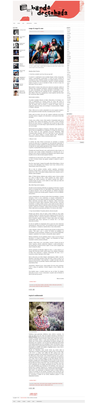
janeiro (68, 54)
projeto (19, 23)
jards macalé (78, 124)
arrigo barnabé (77, 115)
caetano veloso (71, 119)
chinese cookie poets (79, 118)
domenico (82, 120)
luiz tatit (68, 129)
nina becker (71, 134)
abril (68, 49)
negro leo (42, 286)
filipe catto (80, 121)
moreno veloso (69, 132)
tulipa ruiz (80, 139)
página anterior (33, 393)
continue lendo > (33, 281)
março (68, 51)
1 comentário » (42, 31)
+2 (67, 115)
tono (52, 385)
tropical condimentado (36, 295)
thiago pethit (69, 139)
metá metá (81, 131)
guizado (72, 123)
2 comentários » (41, 298)
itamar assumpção (71, 125)
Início (14, 401)
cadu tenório (81, 117)
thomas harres (46, 286)
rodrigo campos (76, 135)
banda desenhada (24, 397)
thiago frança (81, 137)
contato (35, 23)
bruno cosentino (70, 117)
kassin (76, 126)
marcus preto (76, 131)
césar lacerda (42, 383)
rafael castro (69, 135)
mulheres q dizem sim (77, 132)
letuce (76, 128)
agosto (68, 42)
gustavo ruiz (76, 123)
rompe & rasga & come (22, 71)
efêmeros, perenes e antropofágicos (22, 65)
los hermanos (81, 128)
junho (68, 45)
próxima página (33, 394)
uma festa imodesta (21, 85)
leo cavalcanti (70, 128)
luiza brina (60, 383)
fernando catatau (74, 121)
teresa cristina (73, 137)
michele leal (37, 286)
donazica (68, 121)
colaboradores (29, 23)
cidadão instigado (71, 120)
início (14, 23)
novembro (69, 33)
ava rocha (82, 115)
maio (68, 47)
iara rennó (82, 123)
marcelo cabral (73, 129)
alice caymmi (71, 115)
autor (23, 23)
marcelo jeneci (80, 129)
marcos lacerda (32, 286)
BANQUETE (22, 57)
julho (68, 44)
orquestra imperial (79, 134)
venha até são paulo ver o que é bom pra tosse (22, 92)
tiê (73, 139)
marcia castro (69, 131)
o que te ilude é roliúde (22, 37)
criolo (77, 120)
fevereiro (68, 29)
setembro (68, 40)
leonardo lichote (55, 383)
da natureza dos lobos (22, 51)
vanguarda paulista (70, 140)
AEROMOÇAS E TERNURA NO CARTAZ (22, 78)
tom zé (75, 139)
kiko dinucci (81, 126)
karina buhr (72, 126)
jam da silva (59, 284)
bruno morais (76, 117)
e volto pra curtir (23, 29)
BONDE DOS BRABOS (22, 44)
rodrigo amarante (47, 385)
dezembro (69, 37)
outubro (68, 31)
